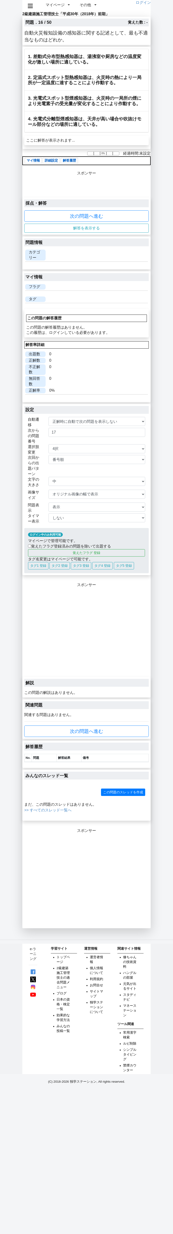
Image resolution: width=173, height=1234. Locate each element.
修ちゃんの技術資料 (129, 961)
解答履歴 (69, 160)
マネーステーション (129, 1010)
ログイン (143, 2)
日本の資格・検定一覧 (63, 1004)
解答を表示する (86, 228)
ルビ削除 (129, 1043)
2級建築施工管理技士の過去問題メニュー (63, 977)
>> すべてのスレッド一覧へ (48, 810)
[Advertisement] (44, 632)
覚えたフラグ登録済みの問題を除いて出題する (69, 546)
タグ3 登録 (81, 566)
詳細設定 (51, 160)
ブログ (62, 993)
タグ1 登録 (38, 566)
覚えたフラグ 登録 (86, 553)
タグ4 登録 (102, 566)
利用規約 (96, 979)
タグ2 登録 (60, 566)
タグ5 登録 (124, 566)
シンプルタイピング (129, 1054)
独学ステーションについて (96, 1007)
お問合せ (96, 985)
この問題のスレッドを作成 (123, 792)
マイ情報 (33, 160)
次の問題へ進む (86, 216)
